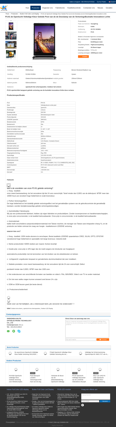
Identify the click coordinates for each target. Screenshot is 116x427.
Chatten (83, 57)
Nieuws (100, 8)
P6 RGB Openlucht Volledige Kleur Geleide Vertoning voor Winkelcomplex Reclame (15, 380)
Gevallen (109, 8)
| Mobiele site (64, 422)
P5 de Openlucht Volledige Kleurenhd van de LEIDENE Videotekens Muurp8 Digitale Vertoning (79, 380)
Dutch (113, 2)
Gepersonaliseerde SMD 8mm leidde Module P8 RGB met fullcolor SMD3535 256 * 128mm (68, 403)
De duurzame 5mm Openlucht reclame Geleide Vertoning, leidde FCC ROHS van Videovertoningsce (43, 415)
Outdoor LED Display (47, 308)
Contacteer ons (89, 8)
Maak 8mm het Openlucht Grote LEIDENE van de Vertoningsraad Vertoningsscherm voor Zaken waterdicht (41, 396)
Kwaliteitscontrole (74, 8)
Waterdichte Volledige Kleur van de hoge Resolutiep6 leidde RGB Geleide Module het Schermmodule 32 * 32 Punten (68, 396)
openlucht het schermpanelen (31, 308)
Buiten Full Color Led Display (29, 14)
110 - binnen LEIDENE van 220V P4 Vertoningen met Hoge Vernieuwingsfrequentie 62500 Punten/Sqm (17, 396)
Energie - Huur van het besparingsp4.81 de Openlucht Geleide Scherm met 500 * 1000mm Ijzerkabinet (43, 403)
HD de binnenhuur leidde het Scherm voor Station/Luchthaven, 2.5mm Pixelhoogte (17, 403)
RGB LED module (64, 389)
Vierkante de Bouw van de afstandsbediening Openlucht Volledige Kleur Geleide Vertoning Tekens (57, 381)
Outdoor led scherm (16, 308)
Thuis (7, 14)
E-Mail (50, 422)
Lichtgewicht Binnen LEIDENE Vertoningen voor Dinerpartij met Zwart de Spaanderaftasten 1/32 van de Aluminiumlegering (17, 415)
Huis (27, 8)
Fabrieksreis (60, 8)
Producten (35, 8)
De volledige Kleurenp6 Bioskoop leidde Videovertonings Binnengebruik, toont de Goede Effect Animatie (18, 408)
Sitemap (56, 422)
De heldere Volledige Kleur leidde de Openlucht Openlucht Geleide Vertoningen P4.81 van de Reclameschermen (42, 409)
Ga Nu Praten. (101, 2)
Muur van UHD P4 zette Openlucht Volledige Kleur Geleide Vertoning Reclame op (99, 380)
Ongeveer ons (47, 8)
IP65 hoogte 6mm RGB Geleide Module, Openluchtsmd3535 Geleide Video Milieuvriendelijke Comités (68, 408)
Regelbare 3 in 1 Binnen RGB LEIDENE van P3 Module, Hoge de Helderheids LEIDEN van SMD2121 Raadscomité (68, 414)
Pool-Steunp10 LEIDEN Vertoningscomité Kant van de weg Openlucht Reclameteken (35, 381)
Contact (103, 339)
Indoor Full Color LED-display (18, 389)
